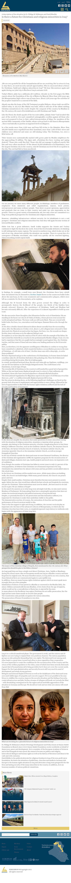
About (26, 855)
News (4, 848)
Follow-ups (6, 855)
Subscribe (35, 840)
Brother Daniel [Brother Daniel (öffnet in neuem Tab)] (35, 294)
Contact (27, 852)
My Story (16, 848)
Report (4, 852)
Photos (15, 857)
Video (26, 848)
